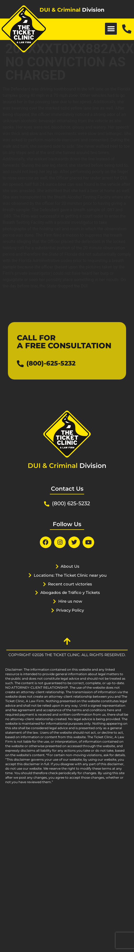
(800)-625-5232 (50, 363)
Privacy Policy (70, 610)
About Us (70, 566)
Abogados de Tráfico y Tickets (70, 592)
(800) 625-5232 (71, 503)
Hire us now (70, 601)
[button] (111, 29)
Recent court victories (70, 583)
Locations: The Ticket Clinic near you (70, 575)
